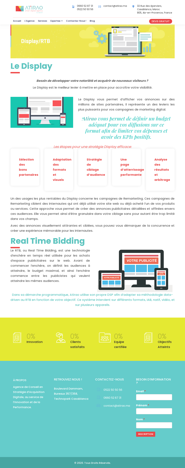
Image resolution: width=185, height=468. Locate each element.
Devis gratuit (161, 21)
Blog (92, 20)
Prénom (141, 405)
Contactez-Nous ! (76, 20)
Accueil (17, 20)
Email (140, 391)
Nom (139, 419)
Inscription (145, 434)
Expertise (56, 20)
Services (42, 20)
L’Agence (30, 20)
